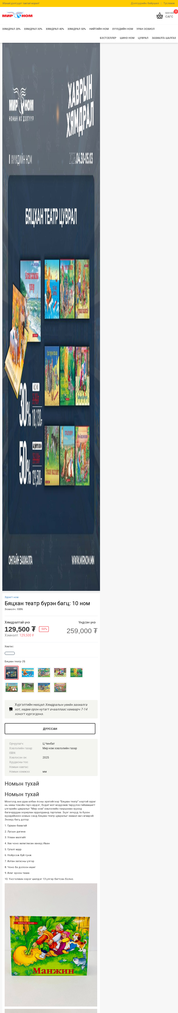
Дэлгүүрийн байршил (145, 3)
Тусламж (169, 3)
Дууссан (50, 729)
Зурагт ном (12, 597)
